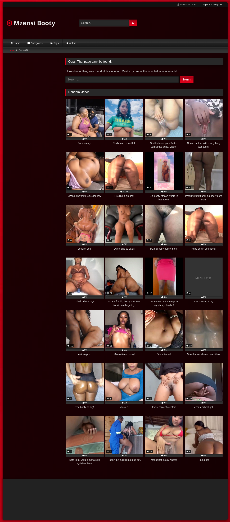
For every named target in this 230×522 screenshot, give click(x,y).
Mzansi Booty (31, 23)
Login (205, 4)
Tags (56, 43)
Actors (72, 43)
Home (17, 43)
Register (217, 4)
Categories (37, 43)
